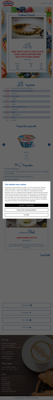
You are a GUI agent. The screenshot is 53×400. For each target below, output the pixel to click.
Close (26, 215)
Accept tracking (26, 205)
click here (32, 200)
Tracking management (26, 210)
